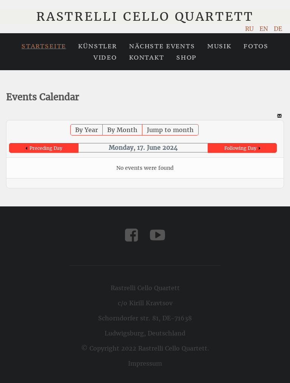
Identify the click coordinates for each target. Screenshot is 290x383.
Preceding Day (45, 148)
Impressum (145, 363)
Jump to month (170, 130)
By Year (86, 130)
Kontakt (146, 57)
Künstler (97, 46)
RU (250, 28)
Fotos (256, 46)
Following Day (240, 148)
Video (105, 57)
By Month (122, 130)
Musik (219, 46)
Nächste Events (162, 46)
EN (264, 28)
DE (278, 28)
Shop (186, 57)
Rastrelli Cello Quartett (144, 16)
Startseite (44, 46)
